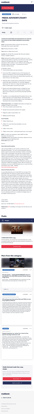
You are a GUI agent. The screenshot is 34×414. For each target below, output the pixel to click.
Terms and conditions (5, 408)
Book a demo (17, 378)
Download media (17, 246)
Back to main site (6, 397)
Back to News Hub (8, 8)
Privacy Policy (4, 406)
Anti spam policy (4, 411)
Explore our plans (17, 383)
